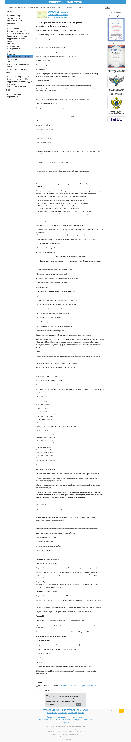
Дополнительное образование (14, 95)
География (11, 26)
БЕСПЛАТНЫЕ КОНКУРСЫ (77, 710)
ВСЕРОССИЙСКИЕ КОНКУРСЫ (53, 7)
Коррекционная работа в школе (17, 39)
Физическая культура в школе (19, 64)
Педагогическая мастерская (19, 69)
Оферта (65, 722)
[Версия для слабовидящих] (121, 711)
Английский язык (14, 18)
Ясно (78, 704)
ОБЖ (9, 51)
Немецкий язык (13, 49)
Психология (12, 54)
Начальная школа (14, 46)
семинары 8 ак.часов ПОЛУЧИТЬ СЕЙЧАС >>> (58, 14)
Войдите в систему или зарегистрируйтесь (78, 685)
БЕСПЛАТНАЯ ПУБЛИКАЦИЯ (54, 710)
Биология (11, 23)
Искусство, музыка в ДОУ (17, 79)
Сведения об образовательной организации (65, 717)
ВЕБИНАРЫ (71, 7)
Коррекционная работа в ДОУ (19, 81)
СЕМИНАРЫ (52, 712)
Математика (12, 44)
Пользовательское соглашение (52, 719)
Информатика (13, 28)
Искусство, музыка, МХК (17, 31)
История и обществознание (18, 33)
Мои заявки (116, 12)
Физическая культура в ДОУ (18, 87)
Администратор (13, 15)
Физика (10, 61)
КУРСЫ (80, 7)
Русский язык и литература (18, 56)
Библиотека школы (15, 21)
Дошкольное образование (18, 76)
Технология (12, 59)
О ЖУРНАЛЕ (12, 7)
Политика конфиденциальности (78, 719)
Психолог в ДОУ (13, 84)
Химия (10, 66)
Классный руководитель (17, 36)
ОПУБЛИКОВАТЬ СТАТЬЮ (28, 7)
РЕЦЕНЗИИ (72, 712)
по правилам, (73, 696)
